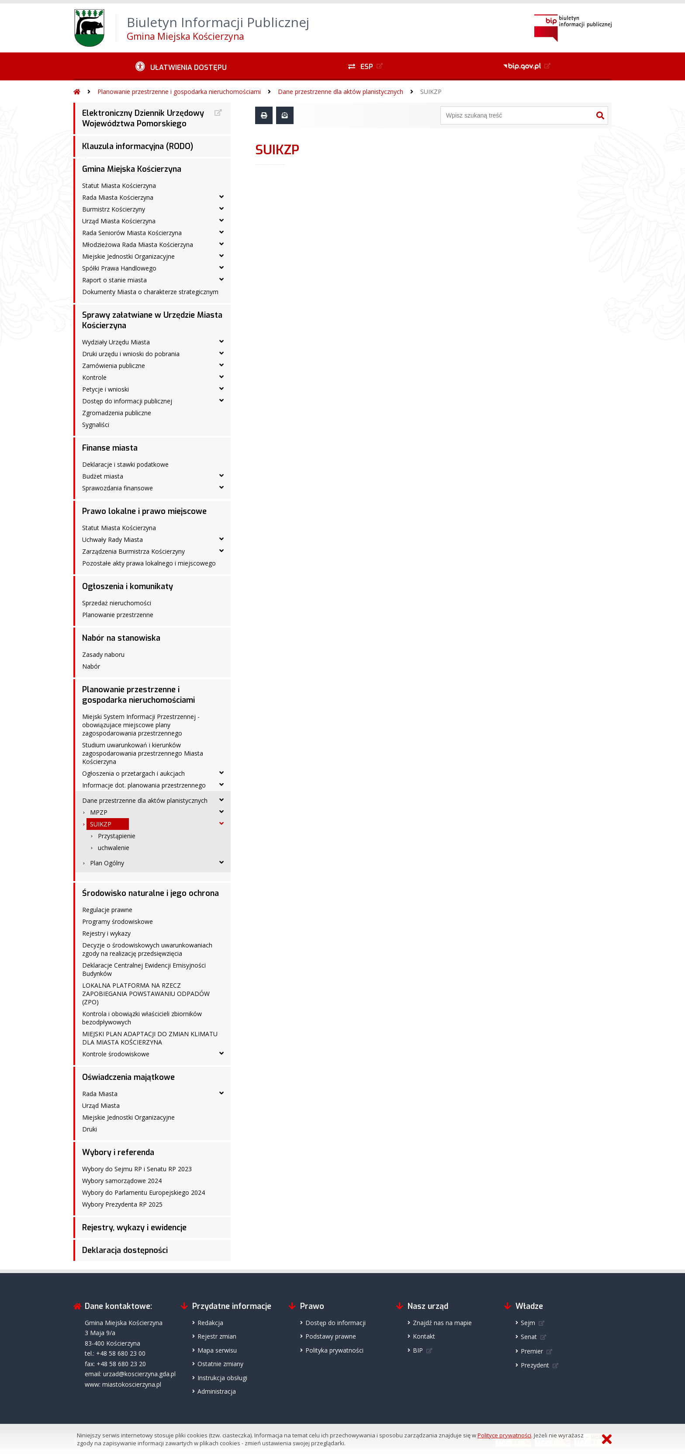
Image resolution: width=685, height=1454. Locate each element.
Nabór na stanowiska (121, 638)
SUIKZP (431, 91)
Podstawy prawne (330, 1336)
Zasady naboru (103, 654)
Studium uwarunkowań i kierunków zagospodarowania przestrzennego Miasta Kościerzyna (142, 753)
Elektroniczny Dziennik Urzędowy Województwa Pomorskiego (143, 118)
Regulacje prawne (107, 910)
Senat (529, 1337)
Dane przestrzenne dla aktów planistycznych (340, 91)
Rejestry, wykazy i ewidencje (134, 1227)
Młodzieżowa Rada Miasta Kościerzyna (137, 244)
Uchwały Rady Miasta (112, 539)
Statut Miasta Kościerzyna (119, 185)
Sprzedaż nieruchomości (116, 603)
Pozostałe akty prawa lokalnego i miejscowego (149, 563)
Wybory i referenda (118, 1152)
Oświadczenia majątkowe (128, 1077)
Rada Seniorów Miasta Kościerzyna (132, 233)
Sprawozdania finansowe (117, 488)
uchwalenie (113, 847)
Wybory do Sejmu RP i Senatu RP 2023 (137, 1169)
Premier (532, 1351)
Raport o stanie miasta (114, 280)
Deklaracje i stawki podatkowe (125, 464)
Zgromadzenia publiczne (116, 413)
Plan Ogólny (107, 863)
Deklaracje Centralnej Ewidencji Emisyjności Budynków (144, 969)
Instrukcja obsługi (222, 1378)
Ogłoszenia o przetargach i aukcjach (133, 773)
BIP (418, 1350)
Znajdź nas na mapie (442, 1323)
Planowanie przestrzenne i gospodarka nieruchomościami (179, 91)
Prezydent (535, 1365)
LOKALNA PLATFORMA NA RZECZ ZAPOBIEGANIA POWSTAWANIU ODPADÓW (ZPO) (146, 993)
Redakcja (210, 1323)
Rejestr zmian (216, 1336)
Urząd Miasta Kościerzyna (119, 221)
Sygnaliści (95, 424)
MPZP (98, 812)
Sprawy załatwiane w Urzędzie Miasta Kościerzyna (152, 320)
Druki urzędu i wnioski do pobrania (131, 354)
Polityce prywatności (504, 1435)
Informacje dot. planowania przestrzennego (144, 785)
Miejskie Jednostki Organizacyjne (128, 256)
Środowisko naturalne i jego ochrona (150, 893)
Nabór (91, 666)
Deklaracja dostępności (125, 1250)
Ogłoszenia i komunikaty (127, 586)
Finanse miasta (110, 448)
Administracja (216, 1391)
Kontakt (424, 1336)
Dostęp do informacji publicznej (127, 401)
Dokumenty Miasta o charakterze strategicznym (150, 292)
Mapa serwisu (217, 1350)
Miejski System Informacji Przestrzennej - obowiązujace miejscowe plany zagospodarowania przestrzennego (141, 724)
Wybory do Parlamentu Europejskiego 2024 (143, 1192)
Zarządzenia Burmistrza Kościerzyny (133, 551)
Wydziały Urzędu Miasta (116, 342)
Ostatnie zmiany (220, 1364)
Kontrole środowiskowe (115, 1054)
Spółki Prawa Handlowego (119, 268)
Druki (89, 1129)
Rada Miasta (100, 1094)
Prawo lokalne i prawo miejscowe (144, 511)
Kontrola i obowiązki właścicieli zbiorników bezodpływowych (142, 1018)
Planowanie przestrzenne (117, 615)
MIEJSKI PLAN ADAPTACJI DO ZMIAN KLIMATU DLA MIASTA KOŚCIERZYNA (150, 1038)
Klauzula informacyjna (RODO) (137, 146)
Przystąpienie (116, 836)
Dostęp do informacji (335, 1323)
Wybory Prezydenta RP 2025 (122, 1204)
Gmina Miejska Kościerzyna (131, 169)
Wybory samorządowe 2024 (122, 1180)
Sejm (528, 1323)
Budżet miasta (102, 476)
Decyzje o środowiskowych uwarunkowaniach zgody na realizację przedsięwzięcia (147, 949)
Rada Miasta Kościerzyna (117, 197)
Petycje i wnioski (105, 389)
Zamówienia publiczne (113, 365)
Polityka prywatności (334, 1350)
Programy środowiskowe (117, 921)
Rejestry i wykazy (106, 933)
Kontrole (94, 377)
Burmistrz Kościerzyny (113, 209)
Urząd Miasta (101, 1105)
